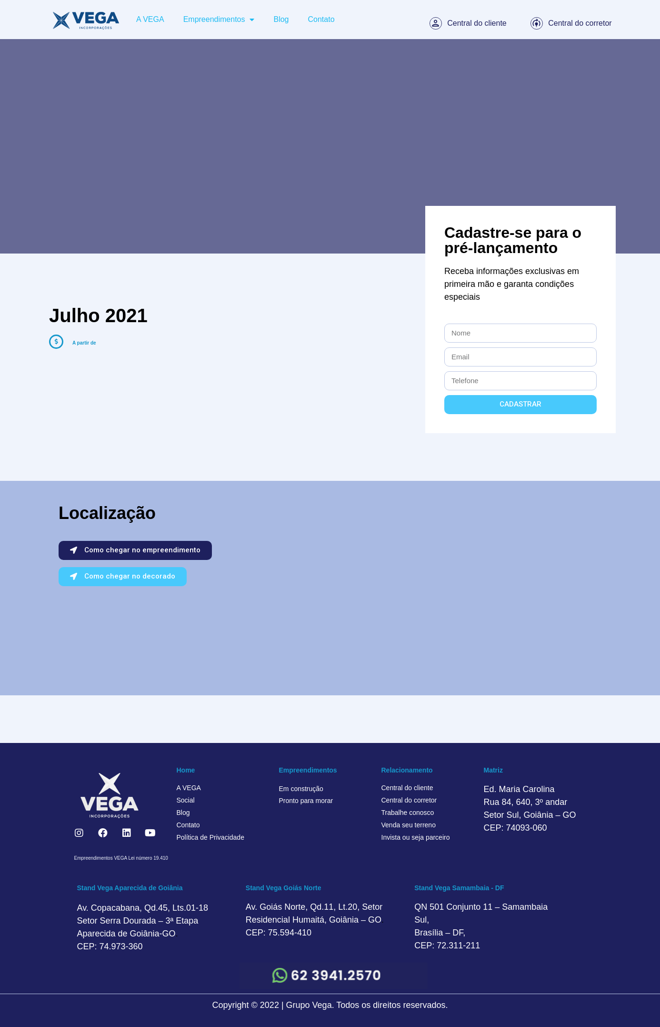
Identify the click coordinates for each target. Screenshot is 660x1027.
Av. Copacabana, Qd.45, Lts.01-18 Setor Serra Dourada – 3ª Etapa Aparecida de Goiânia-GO (143, 920)
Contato (321, 19)
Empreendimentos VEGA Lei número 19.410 (121, 858)
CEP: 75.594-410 (278, 932)
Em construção (301, 789)
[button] (135, 550)
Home (186, 770)
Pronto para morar (306, 800)
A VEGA (150, 19)
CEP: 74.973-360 (110, 946)
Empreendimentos (219, 19)
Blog (281, 19)
